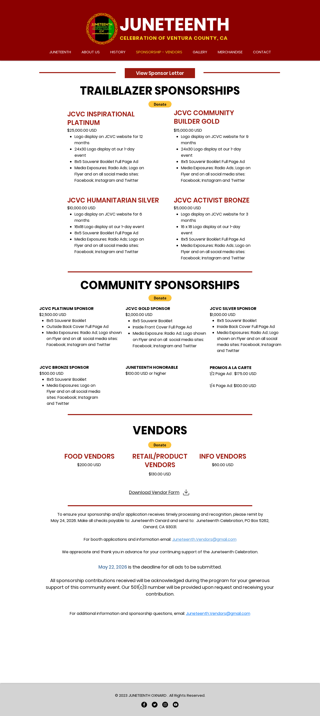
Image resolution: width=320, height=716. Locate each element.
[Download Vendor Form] (160, 492)
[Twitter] (155, 704)
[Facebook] (144, 704)
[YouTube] (175, 704)
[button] (160, 104)
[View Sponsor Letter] (160, 73)
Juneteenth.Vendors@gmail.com (204, 539)
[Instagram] (165, 704)
